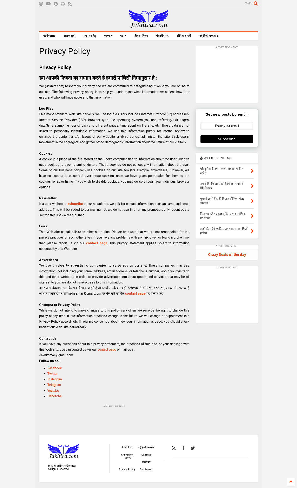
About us (127, 447)
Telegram (54, 385)
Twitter (52, 374)
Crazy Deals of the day (227, 254)
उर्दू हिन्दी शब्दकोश (209, 35)
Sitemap (146, 454)
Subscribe (227, 139)
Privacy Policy (127, 469)
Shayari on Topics (127, 456)
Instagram (54, 379)
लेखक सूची (69, 35)
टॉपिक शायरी (184, 35)
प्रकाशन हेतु (90, 35)
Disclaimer (146, 469)
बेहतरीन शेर (162, 35)
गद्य (123, 35)
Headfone (54, 396)
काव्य (108, 35)
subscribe (75, 204)
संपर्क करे (146, 462)
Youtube (53, 391)
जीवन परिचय (141, 35)
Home (49, 35)
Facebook (54, 368)
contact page (96, 243)
